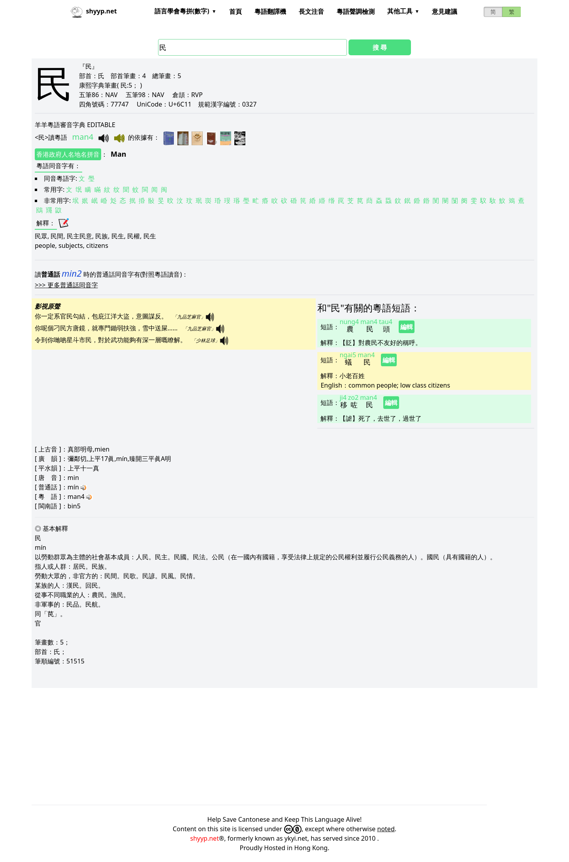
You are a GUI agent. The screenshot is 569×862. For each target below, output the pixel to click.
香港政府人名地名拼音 (68, 154)
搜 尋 (380, 47)
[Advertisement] (269, 746)
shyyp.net (204, 838)
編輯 (406, 326)
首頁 (235, 11)
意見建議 (444, 11)
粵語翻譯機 (270, 11)
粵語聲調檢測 (356, 11)
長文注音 (311, 11)
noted (386, 829)
